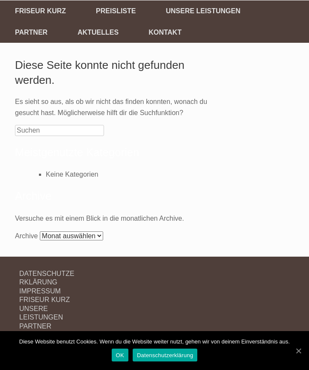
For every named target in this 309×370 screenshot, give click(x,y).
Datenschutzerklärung (165, 355)
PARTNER (31, 32)
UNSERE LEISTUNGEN (203, 11)
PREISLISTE (116, 11)
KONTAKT (165, 32)
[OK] (298, 350)
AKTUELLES (98, 32)
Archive (26, 236)
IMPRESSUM (40, 291)
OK (120, 355)
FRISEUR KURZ (40, 11)
